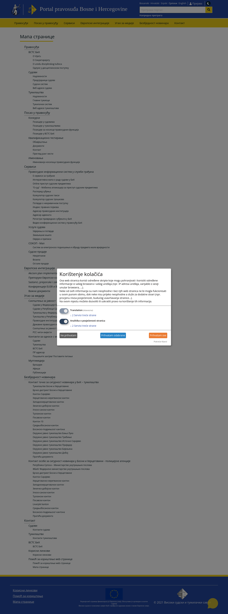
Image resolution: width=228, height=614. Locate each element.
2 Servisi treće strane (83, 315)
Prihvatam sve (158, 335)
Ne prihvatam (68, 335)
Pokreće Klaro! (160, 341)
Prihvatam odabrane (113, 335)
